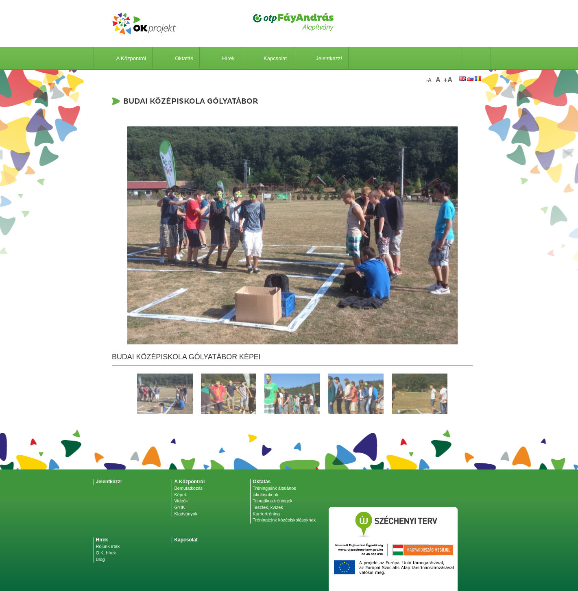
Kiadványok (185, 513)
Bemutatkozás (188, 488)
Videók (181, 500)
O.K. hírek (106, 552)
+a (447, 80)
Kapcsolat (267, 58)
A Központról (123, 58)
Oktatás (176, 58)
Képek (180, 494)
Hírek (220, 58)
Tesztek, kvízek (268, 507)
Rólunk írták (108, 546)
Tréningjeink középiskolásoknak (284, 519)
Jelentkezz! (320, 58)
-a (429, 80)
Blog (100, 559)
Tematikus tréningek (272, 500)
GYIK (179, 507)
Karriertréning (266, 513)
